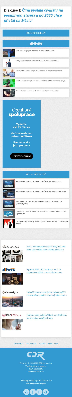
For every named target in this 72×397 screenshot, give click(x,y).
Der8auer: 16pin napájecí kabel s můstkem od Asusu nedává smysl (40, 81)
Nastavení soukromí (36, 372)
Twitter (18, 344)
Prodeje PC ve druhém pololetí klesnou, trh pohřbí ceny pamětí (39, 71)
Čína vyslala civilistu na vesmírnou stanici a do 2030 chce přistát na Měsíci (33, 15)
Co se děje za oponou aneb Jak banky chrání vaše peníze (37, 91)
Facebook (31, 344)
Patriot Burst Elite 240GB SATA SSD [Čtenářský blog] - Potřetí (38, 181)
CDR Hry (36, 43)
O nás (42, 344)
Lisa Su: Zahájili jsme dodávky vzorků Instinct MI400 (35, 51)
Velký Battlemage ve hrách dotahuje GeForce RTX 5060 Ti (37, 61)
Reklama (53, 344)
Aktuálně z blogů (36, 174)
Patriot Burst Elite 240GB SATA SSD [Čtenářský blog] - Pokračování (41, 191)
